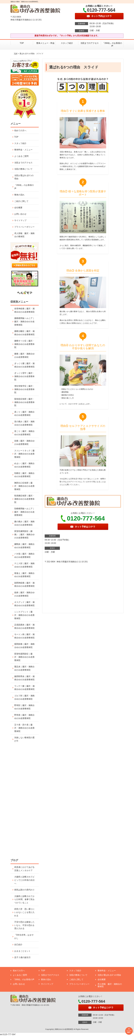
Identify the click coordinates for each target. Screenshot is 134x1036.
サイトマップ (20, 220)
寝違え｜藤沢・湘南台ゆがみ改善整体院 (24, 575)
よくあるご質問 (21, 156)
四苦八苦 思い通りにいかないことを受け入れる (24, 912)
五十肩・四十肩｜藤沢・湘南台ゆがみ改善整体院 (24, 728)
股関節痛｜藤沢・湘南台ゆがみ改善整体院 (24, 645)
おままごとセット (22, 951)
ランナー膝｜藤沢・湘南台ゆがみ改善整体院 (24, 687)
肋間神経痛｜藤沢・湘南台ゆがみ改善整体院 (24, 584)
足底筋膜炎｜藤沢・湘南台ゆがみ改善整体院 (24, 626)
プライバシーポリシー (24, 227)
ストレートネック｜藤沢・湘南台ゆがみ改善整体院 (24, 454)
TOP (22, 43)
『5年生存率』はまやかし (24, 936)
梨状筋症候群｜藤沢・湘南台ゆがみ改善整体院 (24, 402)
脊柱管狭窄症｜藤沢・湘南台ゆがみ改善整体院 (24, 389)
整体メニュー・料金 (44, 43)
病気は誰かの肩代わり (24, 890)
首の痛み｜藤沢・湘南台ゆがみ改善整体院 (24, 423)
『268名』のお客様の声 (112, 44)
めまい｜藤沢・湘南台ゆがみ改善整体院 (24, 465)
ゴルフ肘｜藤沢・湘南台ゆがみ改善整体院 (24, 697)
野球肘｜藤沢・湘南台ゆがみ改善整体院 (24, 707)
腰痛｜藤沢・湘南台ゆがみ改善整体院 (24, 355)
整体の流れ (19, 195)
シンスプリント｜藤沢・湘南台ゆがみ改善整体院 (24, 615)
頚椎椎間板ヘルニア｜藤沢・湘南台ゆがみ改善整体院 (24, 512)
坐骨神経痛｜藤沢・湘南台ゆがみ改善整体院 (24, 310)
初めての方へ (20, 130)
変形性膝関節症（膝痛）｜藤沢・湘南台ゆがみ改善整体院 (24, 534)
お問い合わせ (20, 214)
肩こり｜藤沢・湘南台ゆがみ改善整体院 (24, 413)
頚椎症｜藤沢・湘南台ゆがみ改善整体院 (24, 475)
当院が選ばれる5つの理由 (24, 177)
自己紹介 (18, 944)
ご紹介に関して (21, 201)
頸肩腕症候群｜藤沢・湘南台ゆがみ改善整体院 (24, 499)
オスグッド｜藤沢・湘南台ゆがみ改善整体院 (24, 604)
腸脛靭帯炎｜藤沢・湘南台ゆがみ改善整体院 (24, 678)
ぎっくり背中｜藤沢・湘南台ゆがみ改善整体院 (24, 376)
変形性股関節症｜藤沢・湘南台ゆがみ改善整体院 (24, 657)
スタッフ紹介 (67, 43)
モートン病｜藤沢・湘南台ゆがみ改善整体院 (24, 636)
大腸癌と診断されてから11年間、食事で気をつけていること (24, 899)
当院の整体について (23, 169)
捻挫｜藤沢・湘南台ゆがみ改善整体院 (24, 594)
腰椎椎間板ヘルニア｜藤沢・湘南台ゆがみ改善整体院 (24, 321)
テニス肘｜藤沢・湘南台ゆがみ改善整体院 (24, 565)
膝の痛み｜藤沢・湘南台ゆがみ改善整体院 (24, 523)
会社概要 (18, 207)
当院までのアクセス (89, 43)
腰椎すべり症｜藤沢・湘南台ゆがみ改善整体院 (24, 344)
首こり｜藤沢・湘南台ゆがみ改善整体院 (24, 433)
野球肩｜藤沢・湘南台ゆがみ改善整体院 (24, 716)
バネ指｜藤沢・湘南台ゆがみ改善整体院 (24, 555)
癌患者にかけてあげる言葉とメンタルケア (24, 869)
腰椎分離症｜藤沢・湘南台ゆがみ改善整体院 (24, 333)
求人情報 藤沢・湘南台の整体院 (24, 235)
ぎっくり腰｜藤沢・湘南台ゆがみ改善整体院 (24, 365)
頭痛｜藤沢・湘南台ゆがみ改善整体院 (24, 442)
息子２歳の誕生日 (22, 957)
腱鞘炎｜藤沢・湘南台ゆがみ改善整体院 (24, 546)
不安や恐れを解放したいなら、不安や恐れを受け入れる (24, 925)
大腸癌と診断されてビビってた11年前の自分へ (24, 880)
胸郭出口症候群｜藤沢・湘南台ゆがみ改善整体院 (24, 486)
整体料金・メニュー (23, 150)
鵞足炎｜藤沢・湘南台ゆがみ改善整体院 (24, 668)
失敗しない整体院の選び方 (24, 739)
